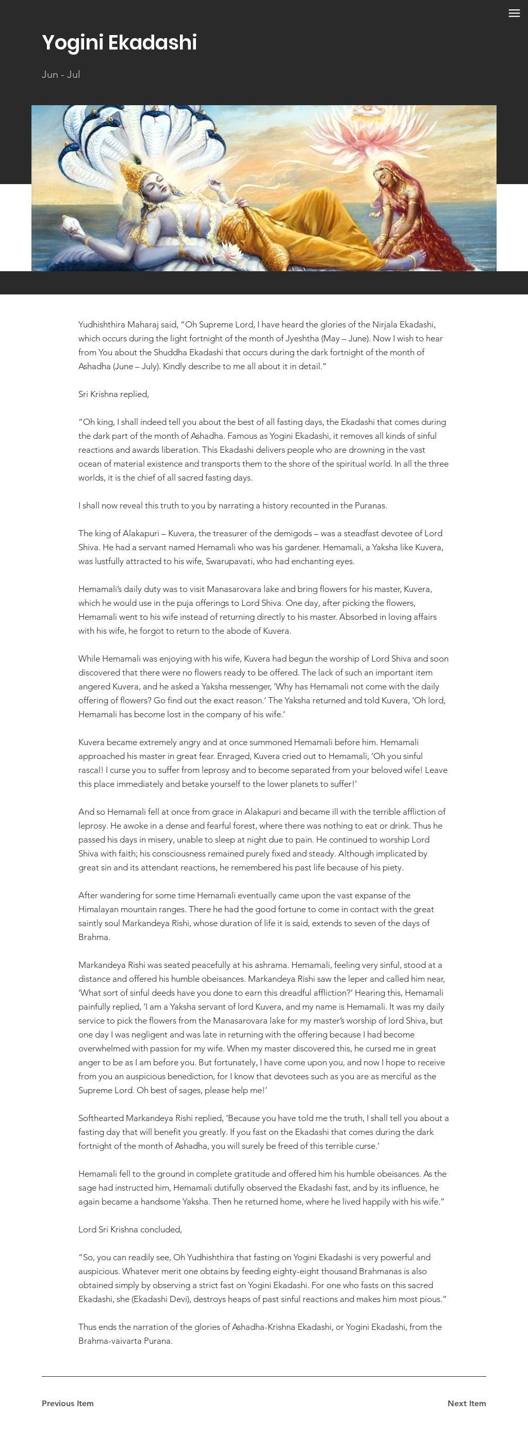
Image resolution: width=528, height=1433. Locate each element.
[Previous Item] (78, 1403)
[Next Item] (449, 1403)
